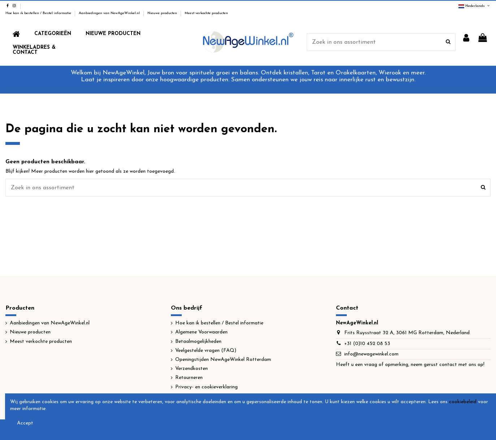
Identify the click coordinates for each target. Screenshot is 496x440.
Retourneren (189, 377)
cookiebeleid (462, 402)
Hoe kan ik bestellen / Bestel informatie (38, 13)
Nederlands (474, 6)
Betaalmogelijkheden (198, 341)
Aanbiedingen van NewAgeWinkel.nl (110, 13)
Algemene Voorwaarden (201, 332)
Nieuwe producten (162, 13)
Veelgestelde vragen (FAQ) (205, 350)
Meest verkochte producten (206, 13)
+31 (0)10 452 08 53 (367, 343)
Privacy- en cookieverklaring (206, 387)
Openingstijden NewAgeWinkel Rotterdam (223, 359)
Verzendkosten (191, 368)
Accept (25, 423)
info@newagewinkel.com (371, 354)
